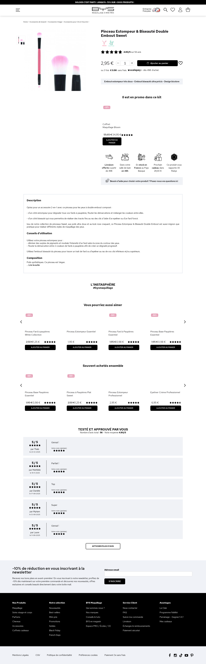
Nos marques (92, 612)
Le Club (163, 608)
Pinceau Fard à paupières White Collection (37, 333)
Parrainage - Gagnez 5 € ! (172, 617)
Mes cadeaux (166, 621)
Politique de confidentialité (59, 655)
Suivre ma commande (133, 617)
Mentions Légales (20, 655)
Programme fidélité (169, 612)
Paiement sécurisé (131, 630)
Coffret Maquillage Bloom (111, 126)
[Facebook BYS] (170, 655)
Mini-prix (53, 617)
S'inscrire (115, 581)
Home (25, 22)
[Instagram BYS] (175, 655)
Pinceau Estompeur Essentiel (81, 331)
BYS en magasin (93, 621)
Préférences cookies (88, 655)
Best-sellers (54, 612)
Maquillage (17, 608)
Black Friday (54, 630)
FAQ (125, 612)
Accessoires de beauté (37, 22)
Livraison (127, 621)
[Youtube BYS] (186, 655)
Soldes (52, 626)
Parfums (16, 617)
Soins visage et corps (22, 612)
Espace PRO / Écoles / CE (98, 626)
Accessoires (17, 626)
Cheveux (16, 621)
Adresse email (111, 569)
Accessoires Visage (55, 22)
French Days (54, 635)
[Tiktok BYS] (181, 655)
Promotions (54, 621)
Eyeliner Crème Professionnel (165, 392)
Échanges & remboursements (136, 626)
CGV (38, 655)
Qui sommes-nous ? (95, 608)
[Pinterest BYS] (192, 655)
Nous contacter (130, 608)
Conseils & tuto (93, 617)
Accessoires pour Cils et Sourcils (76, 22)
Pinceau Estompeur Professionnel (118, 394)
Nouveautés (54, 608)
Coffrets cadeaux (20, 630)
